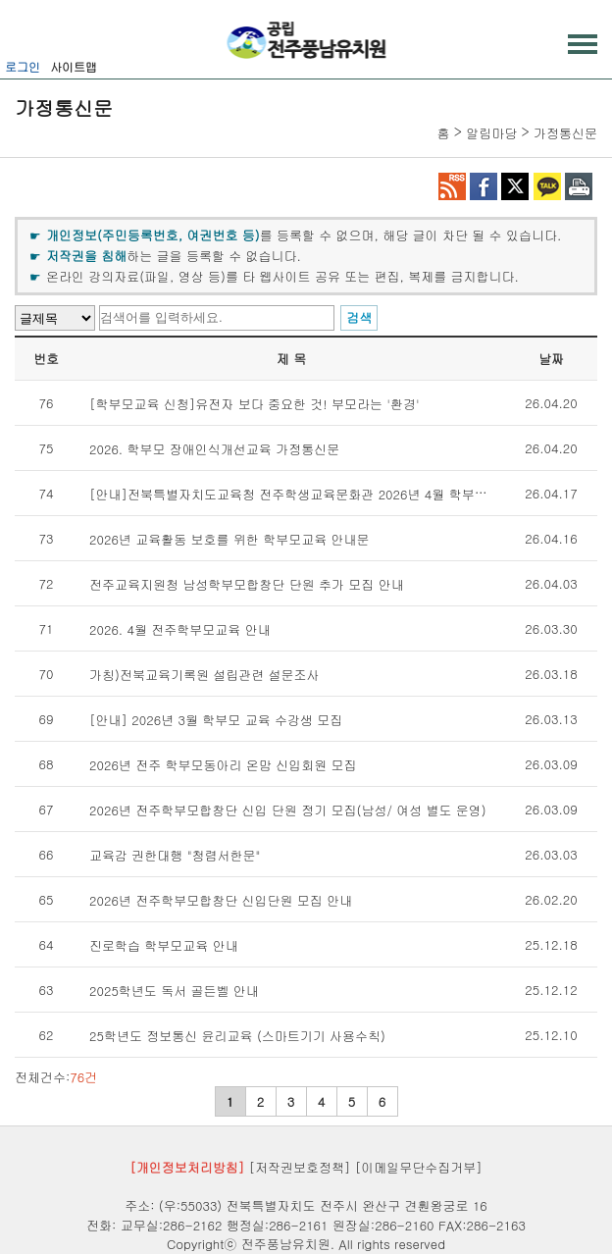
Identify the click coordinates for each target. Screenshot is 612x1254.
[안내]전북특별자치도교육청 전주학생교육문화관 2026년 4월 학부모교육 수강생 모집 (337, 494)
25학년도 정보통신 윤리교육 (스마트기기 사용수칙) (237, 1035)
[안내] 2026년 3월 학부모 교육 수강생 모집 (215, 719)
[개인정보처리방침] (186, 1167)
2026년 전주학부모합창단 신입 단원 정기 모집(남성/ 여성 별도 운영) (287, 810)
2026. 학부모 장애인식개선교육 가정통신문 (214, 449)
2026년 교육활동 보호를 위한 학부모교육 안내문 (229, 539)
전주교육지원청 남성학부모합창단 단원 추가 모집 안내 (246, 584)
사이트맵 (73, 66)
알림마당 (491, 133)
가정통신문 (565, 133)
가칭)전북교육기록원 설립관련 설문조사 (204, 674)
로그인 (22, 66)
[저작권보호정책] (300, 1167)
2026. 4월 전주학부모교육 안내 (180, 629)
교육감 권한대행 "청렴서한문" (174, 855)
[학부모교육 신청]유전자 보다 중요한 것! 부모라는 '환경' (254, 403)
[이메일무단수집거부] (419, 1167)
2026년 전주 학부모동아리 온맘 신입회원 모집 (223, 765)
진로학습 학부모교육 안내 (163, 945)
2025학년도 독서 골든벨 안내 (174, 990)
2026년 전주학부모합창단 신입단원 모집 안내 (220, 900)
